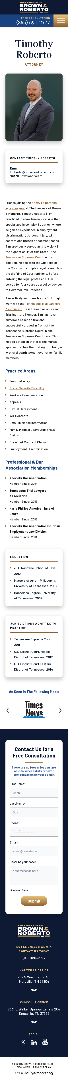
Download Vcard (31, 176)
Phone (15, 823)
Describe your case (23, 862)
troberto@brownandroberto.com (33, 172)
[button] (8, 710)
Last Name (17, 804)
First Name (18, 784)
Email (14, 843)
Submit (34, 901)
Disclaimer (23, 1067)
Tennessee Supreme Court (24, 257)
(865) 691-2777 (33, 22)
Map (34, 989)
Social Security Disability (26, 388)
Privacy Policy (42, 1067)
